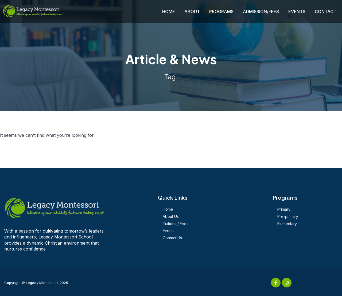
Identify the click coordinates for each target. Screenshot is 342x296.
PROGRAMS (221, 11)
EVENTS (296, 11)
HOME (168, 11)
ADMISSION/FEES (261, 11)
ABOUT (192, 11)
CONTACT (325, 11)
